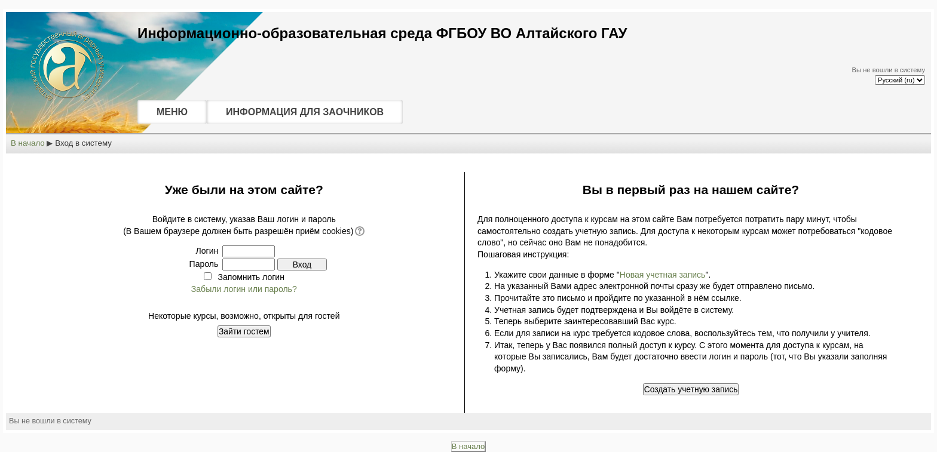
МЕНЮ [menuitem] (172, 112)
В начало (28, 143)
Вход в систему (83, 143)
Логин (207, 251)
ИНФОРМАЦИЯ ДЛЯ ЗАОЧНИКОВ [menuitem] (305, 112)
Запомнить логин (251, 277)
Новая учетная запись (663, 274)
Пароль (204, 264)
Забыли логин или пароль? (244, 289)
